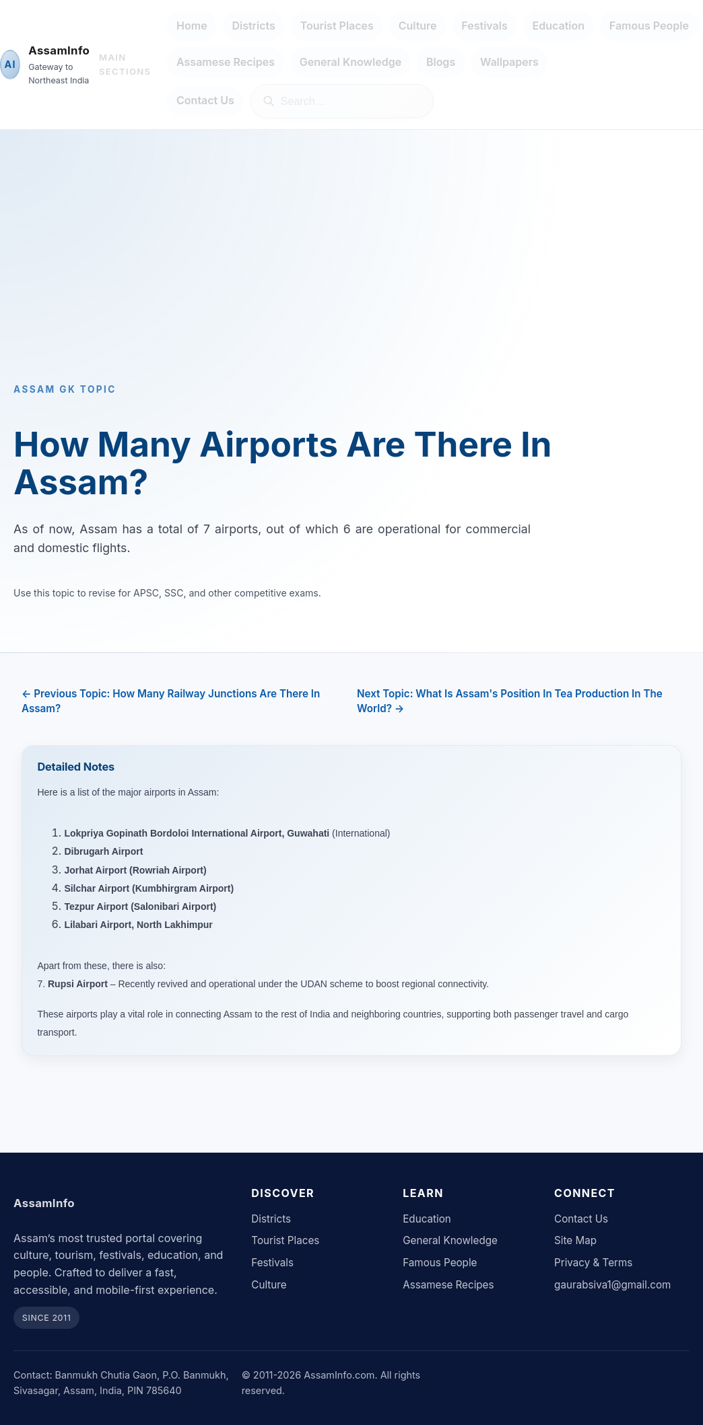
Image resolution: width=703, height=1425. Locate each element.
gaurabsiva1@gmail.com (612, 1284)
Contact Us (205, 100)
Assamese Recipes (225, 62)
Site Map (575, 1240)
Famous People (649, 25)
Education (559, 25)
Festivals (484, 25)
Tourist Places (337, 25)
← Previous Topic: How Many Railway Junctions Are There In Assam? (171, 700)
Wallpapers (509, 62)
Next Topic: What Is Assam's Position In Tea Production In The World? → (510, 700)
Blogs (440, 62)
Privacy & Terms (593, 1262)
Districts (253, 25)
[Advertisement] (351, 272)
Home (191, 25)
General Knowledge (350, 62)
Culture (418, 25)
